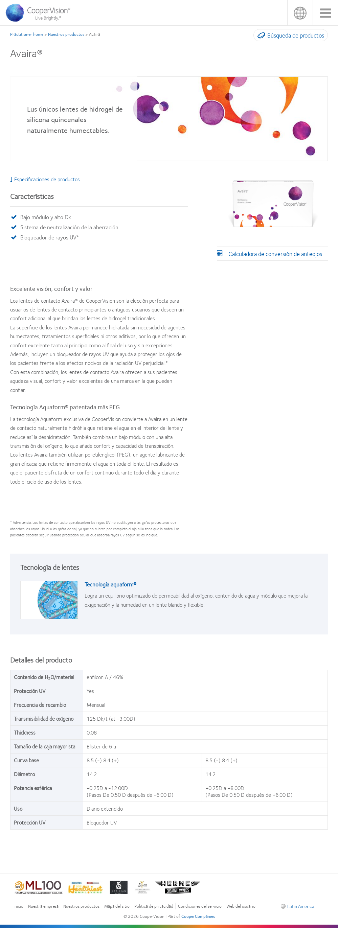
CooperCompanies (198, 916)
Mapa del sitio (117, 906)
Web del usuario (240, 906)
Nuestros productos (66, 34)
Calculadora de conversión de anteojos (275, 253)
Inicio (18, 906)
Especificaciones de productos (45, 179)
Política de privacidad (153, 906)
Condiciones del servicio (200, 906)
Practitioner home (26, 34)
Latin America (300, 12)
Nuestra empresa (43, 906)
